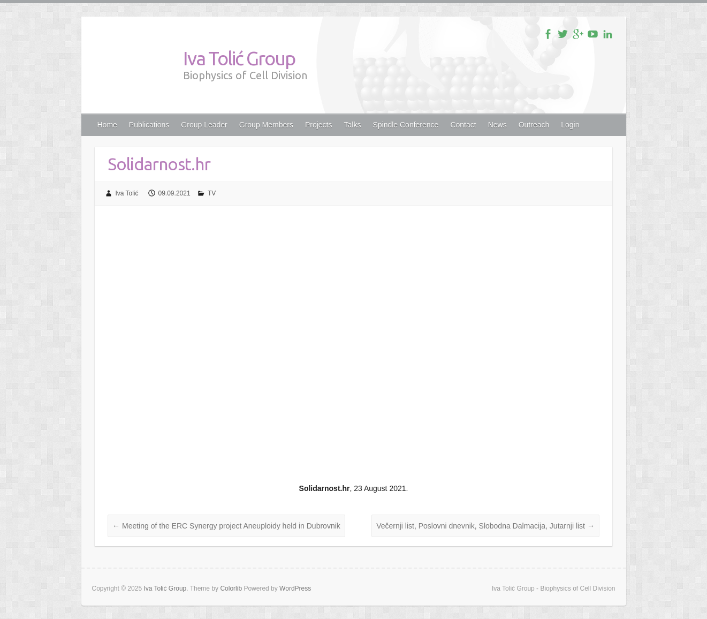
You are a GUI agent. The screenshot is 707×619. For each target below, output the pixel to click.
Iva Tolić (126, 193)
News (497, 124)
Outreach (534, 124)
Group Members (266, 124)
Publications (149, 124)
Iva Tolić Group (239, 58)
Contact (463, 124)
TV (212, 193)
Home (107, 124)
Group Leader (204, 124)
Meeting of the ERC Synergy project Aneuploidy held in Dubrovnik (226, 526)
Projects (318, 124)
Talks (352, 124)
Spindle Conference (405, 124)
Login (570, 124)
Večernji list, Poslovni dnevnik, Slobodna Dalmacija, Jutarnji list (485, 526)
